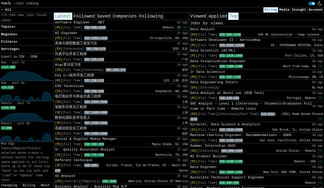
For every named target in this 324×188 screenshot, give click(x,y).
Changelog (9, 185)
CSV (21, 57)
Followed (84, 16)
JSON (33, 57)
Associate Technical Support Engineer (227, 177)
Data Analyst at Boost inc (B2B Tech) (227, 93)
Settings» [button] (10, 49)
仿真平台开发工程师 (71, 54)
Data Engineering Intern (214, 82)
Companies (125, 16)
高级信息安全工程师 (71, 128)
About (45, 185)
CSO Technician (69, 86)
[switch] (311, 3)
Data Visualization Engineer (218, 61)
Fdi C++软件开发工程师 (74, 75)
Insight (299, 10)
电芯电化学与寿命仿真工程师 (78, 96)
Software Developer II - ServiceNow (225, 40)
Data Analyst (202, 29)
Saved (103, 16)
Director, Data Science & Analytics (225, 124)
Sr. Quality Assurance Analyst (85, 149)
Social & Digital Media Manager (86, 139)
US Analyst (65, 176)
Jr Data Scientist (207, 72)
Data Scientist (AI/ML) (212, 51)
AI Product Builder (208, 156)
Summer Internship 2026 (212, 146)
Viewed (198, 16)
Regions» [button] (9, 34)
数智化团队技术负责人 (72, 118)
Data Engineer (203, 167)
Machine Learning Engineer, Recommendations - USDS (240, 135)
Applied (218, 16)
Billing (29, 185)
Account (316, 10)
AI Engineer (66, 33)
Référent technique (73, 160)
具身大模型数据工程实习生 (76, 43)
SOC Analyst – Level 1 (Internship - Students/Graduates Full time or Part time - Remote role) (251, 106)
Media (284, 10)
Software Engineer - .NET (80, 22)
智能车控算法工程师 (71, 107)
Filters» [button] (9, 42)
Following (151, 16)
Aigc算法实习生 (68, 65)
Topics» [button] (8, 27)
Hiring (271, 10)
